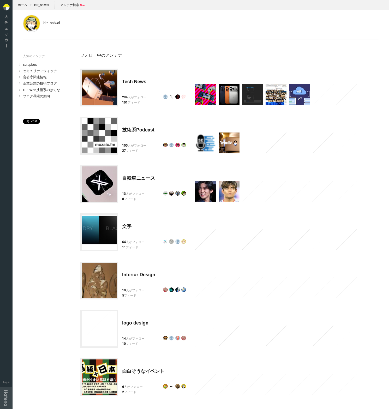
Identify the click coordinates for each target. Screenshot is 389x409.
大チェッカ (6, 31)
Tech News (134, 81)
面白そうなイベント (143, 371)
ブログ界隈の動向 (36, 96)
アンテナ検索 (69, 5)
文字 (126, 226)
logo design (135, 323)
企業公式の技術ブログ (40, 83)
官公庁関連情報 (35, 77)
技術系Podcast (138, 130)
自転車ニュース (138, 178)
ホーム (22, 5)
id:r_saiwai (41, 5)
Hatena (6, 398)
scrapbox (30, 65)
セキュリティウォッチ (40, 71)
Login (6, 382)
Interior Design (138, 274)
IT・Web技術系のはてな (41, 90)
